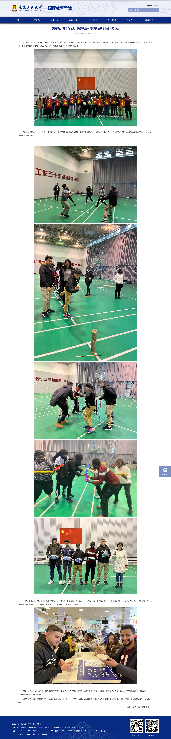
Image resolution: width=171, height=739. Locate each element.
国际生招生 (74, 20)
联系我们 (149, 20)
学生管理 (112, 20)
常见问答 (165, 471)
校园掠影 (130, 20)
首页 (19, 20)
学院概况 (36, 20)
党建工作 (54, 20)
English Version (153, 6)
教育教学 (93, 20)
